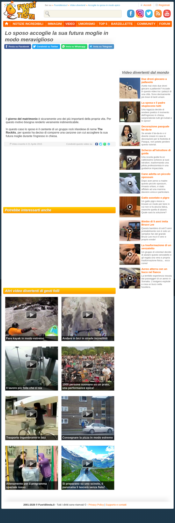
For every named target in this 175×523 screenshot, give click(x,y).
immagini (55, 24)
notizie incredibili (28, 24)
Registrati (163, 5)
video (70, 24)
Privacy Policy (96, 504)
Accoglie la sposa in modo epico (104, 5)
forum (164, 24)
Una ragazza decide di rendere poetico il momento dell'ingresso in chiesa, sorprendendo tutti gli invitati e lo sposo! (156, 115)
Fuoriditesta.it (60, 5)
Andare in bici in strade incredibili (85, 338)
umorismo (86, 24)
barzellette (122, 24)
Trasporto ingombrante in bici (26, 437)
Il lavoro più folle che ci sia (24, 387)
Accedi (145, 5)
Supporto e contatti (116, 504)
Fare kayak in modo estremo (25, 338)
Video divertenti (77, 5)
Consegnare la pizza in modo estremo (87, 437)
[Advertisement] (59, 177)
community (146, 24)
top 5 (103, 24)
